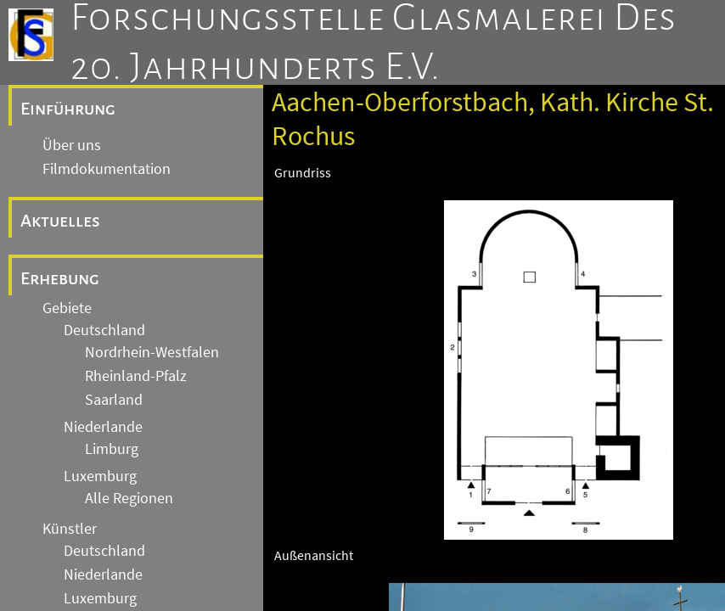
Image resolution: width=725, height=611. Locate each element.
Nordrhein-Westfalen (152, 352)
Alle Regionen (129, 498)
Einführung (67, 108)
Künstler (69, 528)
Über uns (71, 145)
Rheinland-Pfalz (136, 376)
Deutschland (104, 330)
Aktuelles (60, 220)
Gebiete (67, 308)
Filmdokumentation (106, 169)
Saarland (114, 399)
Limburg (111, 449)
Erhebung (59, 278)
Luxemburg (100, 476)
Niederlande (103, 427)
